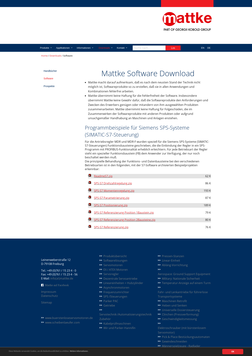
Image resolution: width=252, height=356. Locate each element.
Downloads (106, 48)
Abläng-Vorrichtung (175, 265)
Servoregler (111, 274)
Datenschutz (49, 296)
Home (44, 55)
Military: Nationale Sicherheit (181, 279)
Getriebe (109, 305)
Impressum (48, 292)
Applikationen (63, 48)
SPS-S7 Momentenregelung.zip (114, 191)
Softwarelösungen (115, 260)
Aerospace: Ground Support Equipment (184, 274)
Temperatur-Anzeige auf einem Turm (186, 283)
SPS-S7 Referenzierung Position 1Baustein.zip (124, 213)
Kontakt (123, 48)
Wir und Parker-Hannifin (119, 328)
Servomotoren (113, 265)
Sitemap (46, 302)
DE (209, 48)
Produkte (44, 48)
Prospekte (49, 86)
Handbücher (50, 71)
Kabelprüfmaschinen (117, 323)
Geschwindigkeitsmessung (179, 319)
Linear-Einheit (171, 260)
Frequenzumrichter (116, 292)
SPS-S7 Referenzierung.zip (111, 227)
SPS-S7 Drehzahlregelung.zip (113, 183)
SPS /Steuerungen (115, 296)
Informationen (85, 48)
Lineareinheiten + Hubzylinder (123, 283)
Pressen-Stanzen (173, 256)
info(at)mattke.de (61, 278)
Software (48, 78)
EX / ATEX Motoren (115, 270)
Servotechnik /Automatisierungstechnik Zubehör (125, 316)
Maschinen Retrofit (174, 301)
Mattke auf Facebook (57, 285)
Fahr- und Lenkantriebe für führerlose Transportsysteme (183, 294)
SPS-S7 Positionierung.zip (111, 205)
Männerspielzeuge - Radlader (181, 346)
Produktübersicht (115, 256)
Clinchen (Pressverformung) (180, 314)
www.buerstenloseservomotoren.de (69, 318)
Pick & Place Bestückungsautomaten (186, 337)
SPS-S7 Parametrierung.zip (111, 198)
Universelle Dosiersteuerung (181, 310)
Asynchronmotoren (116, 287)
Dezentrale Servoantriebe (120, 279)
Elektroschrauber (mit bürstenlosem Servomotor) (182, 330)
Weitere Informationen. (95, 351)
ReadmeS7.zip (103, 176)
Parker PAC (110, 301)
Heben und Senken (174, 305)
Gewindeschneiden (174, 341)
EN (202, 48)
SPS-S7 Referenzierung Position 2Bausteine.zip (124, 220)
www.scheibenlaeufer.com (62, 322)
